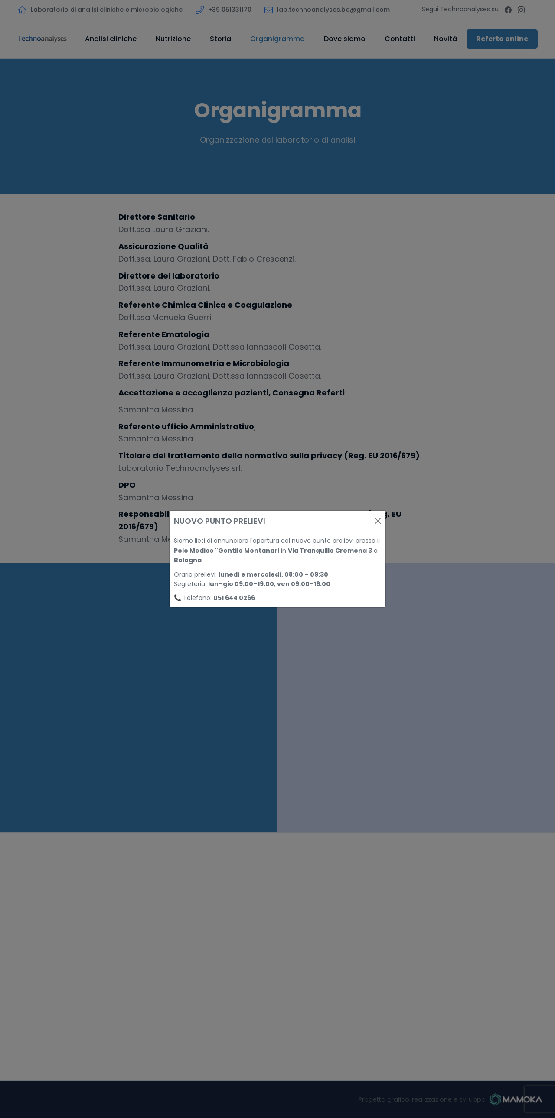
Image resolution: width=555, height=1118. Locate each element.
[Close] (377, 520)
